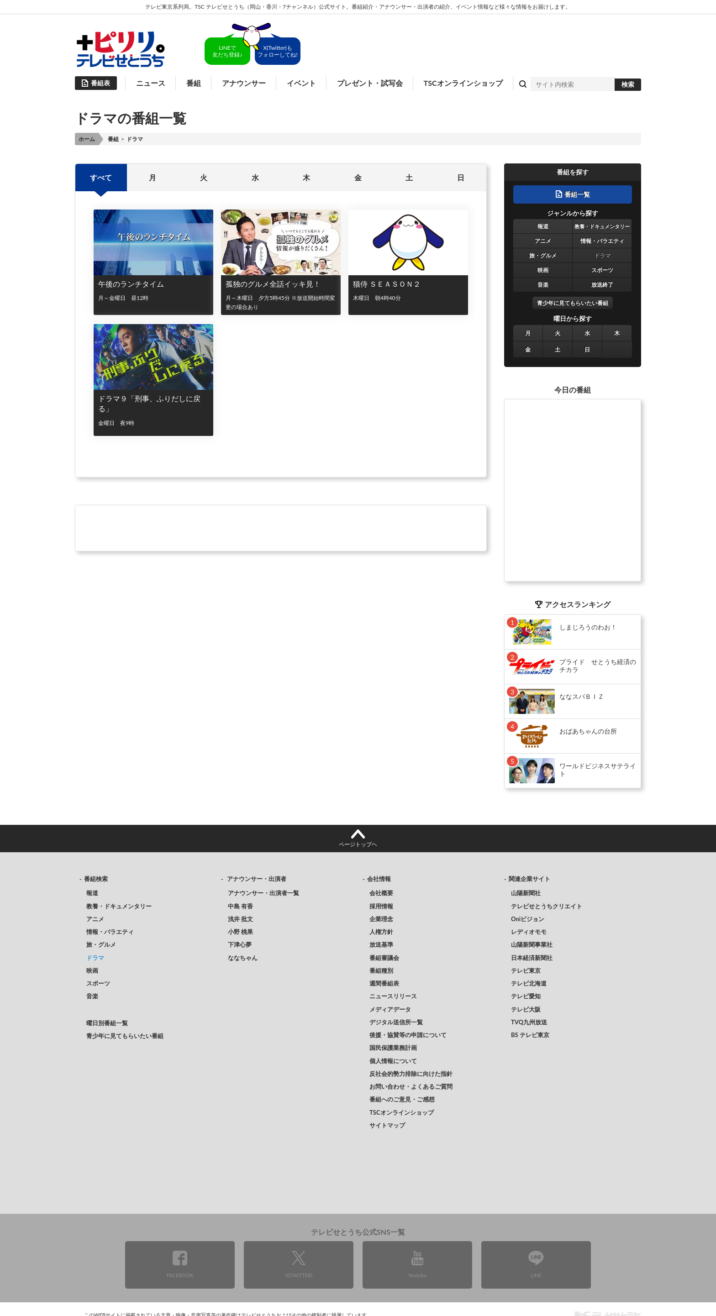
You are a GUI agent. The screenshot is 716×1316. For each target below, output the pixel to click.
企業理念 (381, 919)
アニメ (543, 240)
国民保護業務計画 (393, 1047)
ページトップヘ (358, 844)
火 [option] (203, 177)
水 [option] (255, 177)
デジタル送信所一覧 (396, 1022)
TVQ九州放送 (529, 1022)
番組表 (100, 83)
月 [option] (152, 177)
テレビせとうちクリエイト (546, 906)
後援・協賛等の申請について (408, 1034)
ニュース (150, 83)
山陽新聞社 (526, 893)
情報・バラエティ (602, 240)
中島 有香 (240, 906)
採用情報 (381, 906)
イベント (301, 83)
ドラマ (602, 255)
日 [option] (460, 177)
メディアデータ (390, 1009)
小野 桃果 (240, 931)
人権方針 (381, 931)
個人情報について (393, 1060)
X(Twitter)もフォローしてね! (277, 51)
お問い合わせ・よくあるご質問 (411, 1086)
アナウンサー (244, 83)
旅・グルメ (543, 255)
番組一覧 (577, 194)
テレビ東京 (526, 970)
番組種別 (381, 970)
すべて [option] (101, 177)
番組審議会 (384, 957)
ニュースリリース (393, 996)
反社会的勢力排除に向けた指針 (411, 1073)
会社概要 (381, 893)
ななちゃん (243, 957)
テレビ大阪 (526, 1009)
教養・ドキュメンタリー (602, 226)
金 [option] (358, 177)
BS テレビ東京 (530, 1034)
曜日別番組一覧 (107, 1023)
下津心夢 (240, 944)
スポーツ (602, 270)
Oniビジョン (527, 919)
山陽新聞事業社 (532, 944)
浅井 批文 (240, 919)
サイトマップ (387, 1125)
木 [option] (306, 177)
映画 (542, 270)
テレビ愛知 (526, 996)
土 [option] (409, 177)
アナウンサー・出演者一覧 (263, 893)
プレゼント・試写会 (370, 83)
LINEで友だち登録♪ (227, 51)
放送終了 (602, 284)
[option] (280, 331)
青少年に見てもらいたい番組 (572, 302)
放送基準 (381, 944)
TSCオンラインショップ (463, 83)
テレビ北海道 (529, 983)
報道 (542, 226)
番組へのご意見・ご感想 (402, 1099)
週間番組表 (384, 983)
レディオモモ (529, 931)
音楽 (542, 284)
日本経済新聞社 (532, 957)
